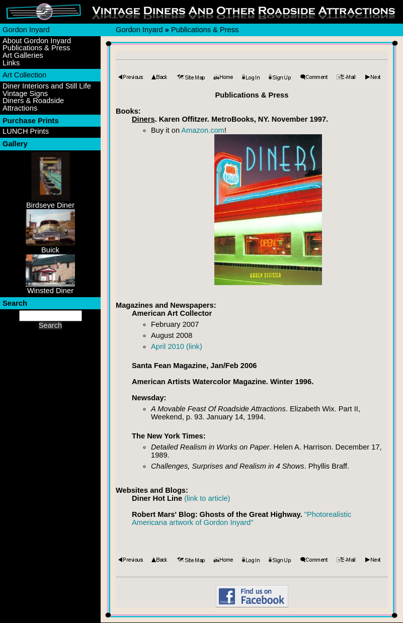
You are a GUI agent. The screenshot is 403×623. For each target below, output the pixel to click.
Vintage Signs (25, 94)
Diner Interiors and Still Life (47, 86)
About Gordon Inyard (37, 41)
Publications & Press (36, 48)
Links (11, 63)
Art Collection (24, 75)
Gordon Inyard (26, 30)
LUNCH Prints (26, 131)
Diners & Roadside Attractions (33, 104)
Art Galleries (23, 55)
